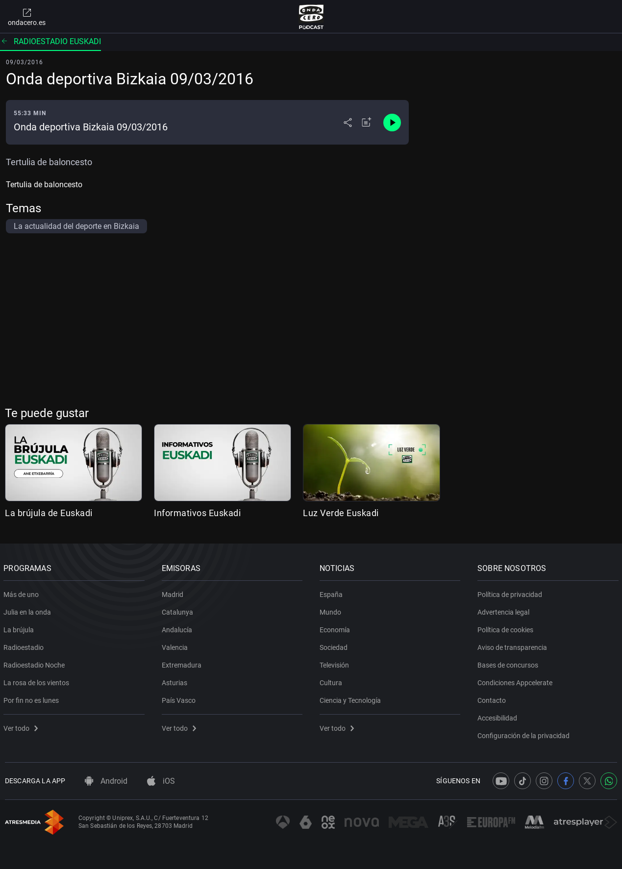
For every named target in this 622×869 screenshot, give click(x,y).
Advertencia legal (505, 610)
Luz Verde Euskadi (341, 513)
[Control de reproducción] (392, 122)
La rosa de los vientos (38, 681)
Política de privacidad (511, 592)
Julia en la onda (28, 610)
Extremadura (182, 663)
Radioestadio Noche (35, 663)
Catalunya (178, 610)
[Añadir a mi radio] (366, 122)
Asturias (175, 681)
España (332, 592)
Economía (336, 628)
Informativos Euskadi (197, 513)
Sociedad (335, 645)
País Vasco (180, 698)
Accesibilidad (499, 716)
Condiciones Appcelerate (516, 681)
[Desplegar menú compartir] (348, 122)
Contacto (493, 698)
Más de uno (22, 592)
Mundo (332, 610)
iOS (161, 781)
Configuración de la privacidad (525, 734)
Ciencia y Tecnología (351, 698)
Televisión (335, 663)
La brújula (20, 628)
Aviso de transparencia (513, 645)
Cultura (332, 681)
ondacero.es (27, 16)
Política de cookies (507, 628)
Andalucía (178, 628)
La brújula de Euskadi (49, 513)
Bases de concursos (509, 663)
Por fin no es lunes (32, 698)
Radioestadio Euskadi (50, 41)
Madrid (173, 592)
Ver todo (22, 726)
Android (106, 781)
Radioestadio (25, 645)
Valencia (176, 645)
